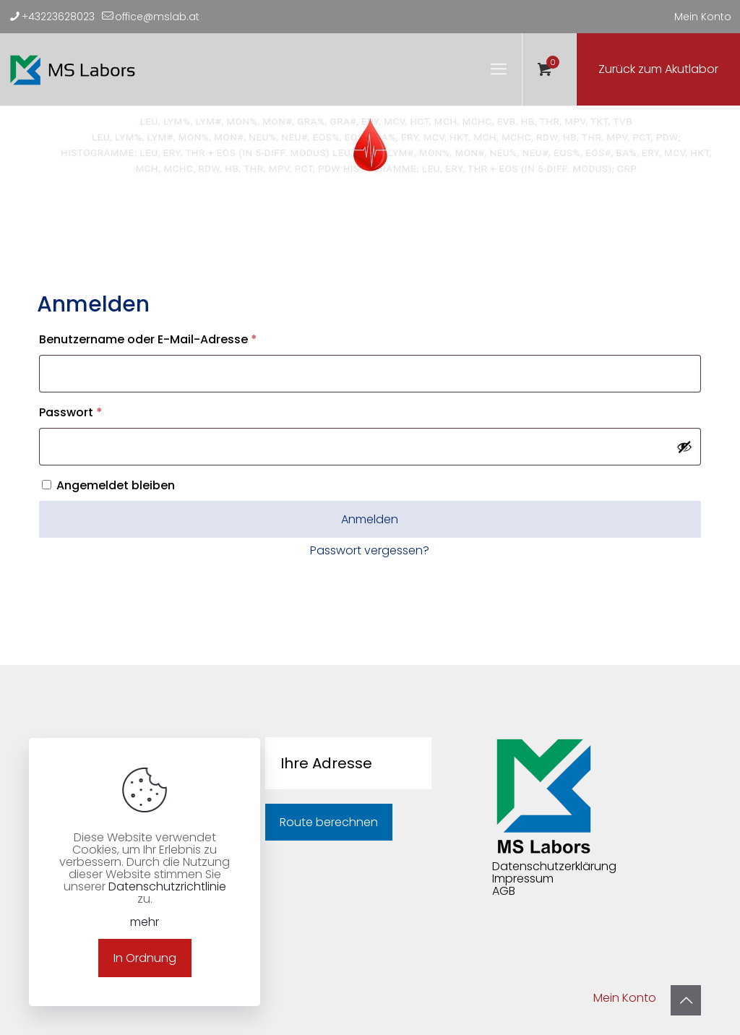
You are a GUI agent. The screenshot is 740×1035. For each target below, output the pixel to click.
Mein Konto (702, 16)
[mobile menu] (498, 69)
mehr (144, 922)
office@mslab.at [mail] (157, 16)
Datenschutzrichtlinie (167, 886)
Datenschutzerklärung (554, 866)
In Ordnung (144, 958)
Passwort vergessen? (369, 550)
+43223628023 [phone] (58, 16)
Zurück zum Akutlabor (658, 69)
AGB (503, 890)
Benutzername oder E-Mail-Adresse (181, 338)
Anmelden (369, 519)
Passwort (103, 411)
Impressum (523, 878)
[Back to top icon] (686, 1000)
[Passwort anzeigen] (684, 447)
